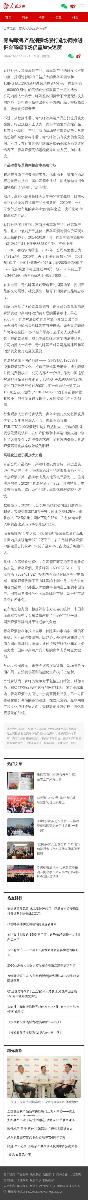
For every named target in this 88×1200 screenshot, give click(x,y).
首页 (8, 17)
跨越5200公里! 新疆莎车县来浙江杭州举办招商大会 (42, 1146)
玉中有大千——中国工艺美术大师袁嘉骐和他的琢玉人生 (42, 952)
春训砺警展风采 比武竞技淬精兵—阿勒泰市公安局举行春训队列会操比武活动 (43, 911)
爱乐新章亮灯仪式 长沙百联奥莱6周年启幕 (36, 1137)
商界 (42, 17)
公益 (58, 17)
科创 (75, 17)
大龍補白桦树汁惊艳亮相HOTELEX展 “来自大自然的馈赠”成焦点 (43, 1009)
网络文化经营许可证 (42, 1186)
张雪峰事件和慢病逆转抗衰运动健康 (32, 924)
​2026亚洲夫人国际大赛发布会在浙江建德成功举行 (41, 965)
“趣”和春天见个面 (19, 1154)
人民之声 (19, 6)
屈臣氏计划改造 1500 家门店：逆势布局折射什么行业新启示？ (44, 937)
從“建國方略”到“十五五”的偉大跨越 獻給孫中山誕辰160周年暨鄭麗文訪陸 (42, 994)
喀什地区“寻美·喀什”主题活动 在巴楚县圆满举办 (40, 1128)
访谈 (25, 17)
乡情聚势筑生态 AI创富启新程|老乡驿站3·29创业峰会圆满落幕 (43, 978)
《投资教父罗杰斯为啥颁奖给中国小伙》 (35, 1022)
